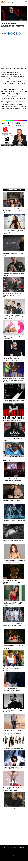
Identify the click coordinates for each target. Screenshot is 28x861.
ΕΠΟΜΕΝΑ (13, 811)
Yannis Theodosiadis (18, 858)
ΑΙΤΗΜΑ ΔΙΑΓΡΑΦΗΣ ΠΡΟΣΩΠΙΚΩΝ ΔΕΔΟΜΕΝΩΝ (14, 849)
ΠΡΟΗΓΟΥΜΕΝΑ (6, 811)
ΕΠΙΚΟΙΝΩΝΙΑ (14, 847)
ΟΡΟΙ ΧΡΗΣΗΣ (21, 847)
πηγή (2, 149)
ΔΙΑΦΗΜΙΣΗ (6, 847)
